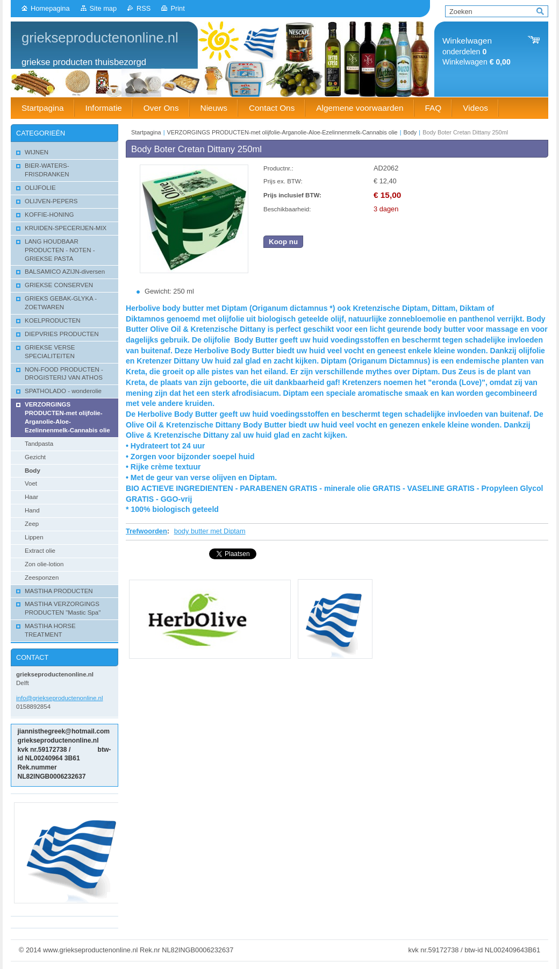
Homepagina (50, 8)
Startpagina (146, 132)
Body (410, 132)
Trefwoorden (146, 531)
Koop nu (283, 242)
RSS (143, 8)
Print (177, 8)
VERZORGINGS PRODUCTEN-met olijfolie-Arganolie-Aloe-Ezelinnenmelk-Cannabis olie (282, 132)
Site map (103, 8)
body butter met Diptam (210, 531)
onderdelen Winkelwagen (476, 51)
